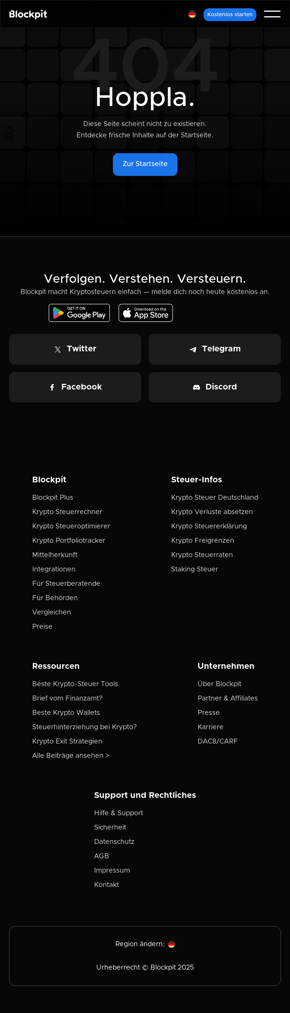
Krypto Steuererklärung (209, 526)
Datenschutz (114, 842)
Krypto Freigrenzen (202, 540)
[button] (192, 14)
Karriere (210, 727)
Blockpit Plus (52, 497)
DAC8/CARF (217, 741)
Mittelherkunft (54, 555)
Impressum (112, 870)
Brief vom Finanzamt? (67, 698)
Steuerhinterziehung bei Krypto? (84, 727)
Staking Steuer (194, 569)
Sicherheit (110, 827)
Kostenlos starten (230, 14)
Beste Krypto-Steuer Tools (75, 684)
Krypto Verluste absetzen (212, 512)
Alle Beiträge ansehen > (71, 756)
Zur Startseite (145, 164)
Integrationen (54, 569)
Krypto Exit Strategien (67, 741)
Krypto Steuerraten (202, 555)
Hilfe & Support (118, 813)
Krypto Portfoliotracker (68, 540)
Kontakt (106, 885)
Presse (208, 713)
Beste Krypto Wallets (66, 713)
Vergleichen (51, 612)
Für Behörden (55, 598)
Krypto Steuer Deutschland (214, 497)
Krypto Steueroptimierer (71, 526)
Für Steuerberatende (66, 583)
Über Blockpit (219, 684)
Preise (42, 627)
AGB (101, 856)
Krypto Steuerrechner (67, 512)
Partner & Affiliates (227, 698)
